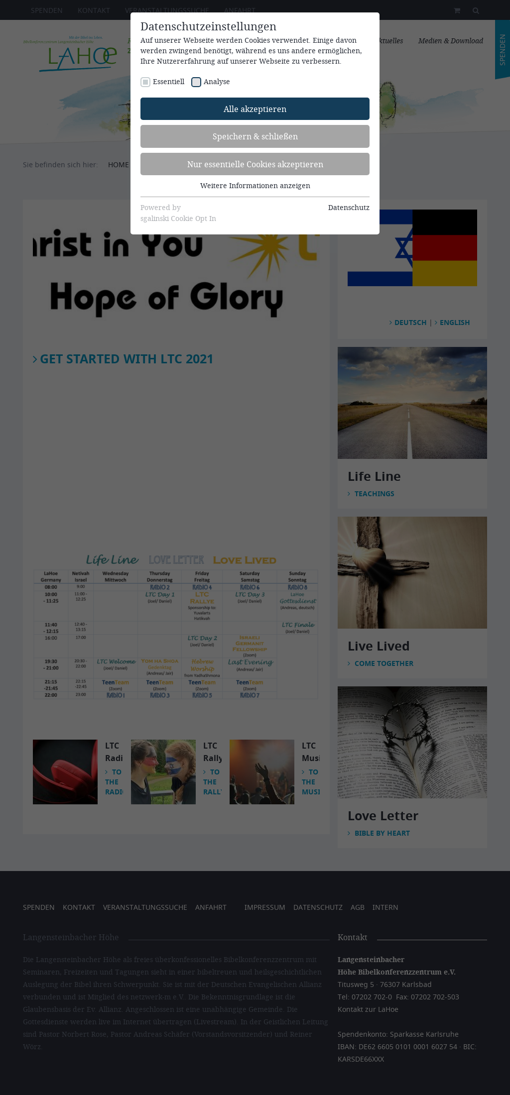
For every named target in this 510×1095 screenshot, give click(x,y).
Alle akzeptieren (255, 109)
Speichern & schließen (255, 136)
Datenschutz (349, 207)
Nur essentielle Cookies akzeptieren (255, 164)
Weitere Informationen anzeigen (255, 185)
